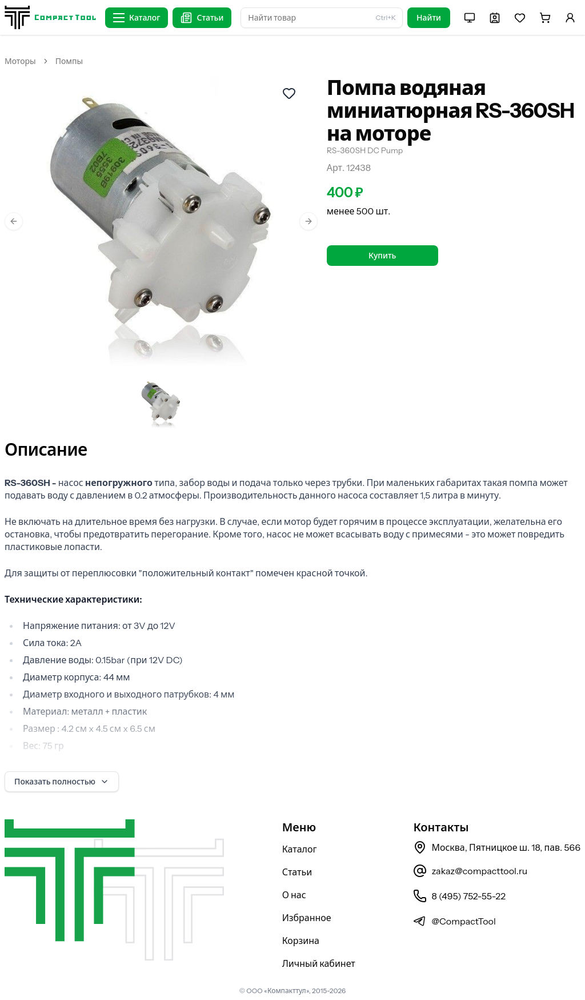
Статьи (297, 872)
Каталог (299, 849)
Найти (428, 18)
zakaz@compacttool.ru (470, 871)
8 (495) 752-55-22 (459, 896)
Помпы (69, 61)
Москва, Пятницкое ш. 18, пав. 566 (496, 847)
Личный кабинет (318, 963)
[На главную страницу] (50, 17)
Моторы (20, 61)
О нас (294, 895)
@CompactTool (454, 921)
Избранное (306, 917)
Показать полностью (61, 781)
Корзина (300, 940)
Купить (382, 255)
